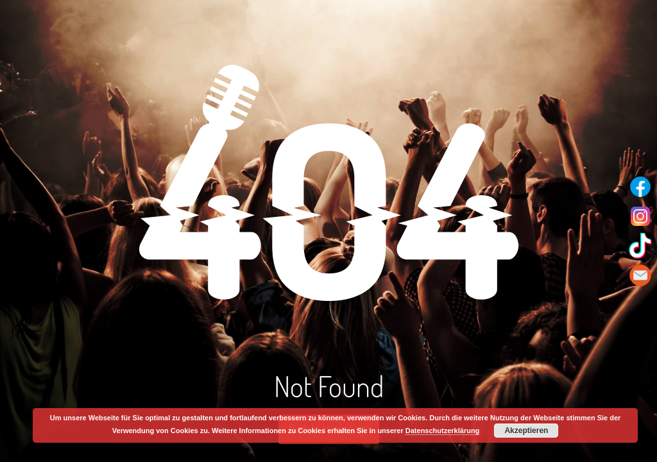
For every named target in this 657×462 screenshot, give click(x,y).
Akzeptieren (526, 430)
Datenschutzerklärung (442, 430)
